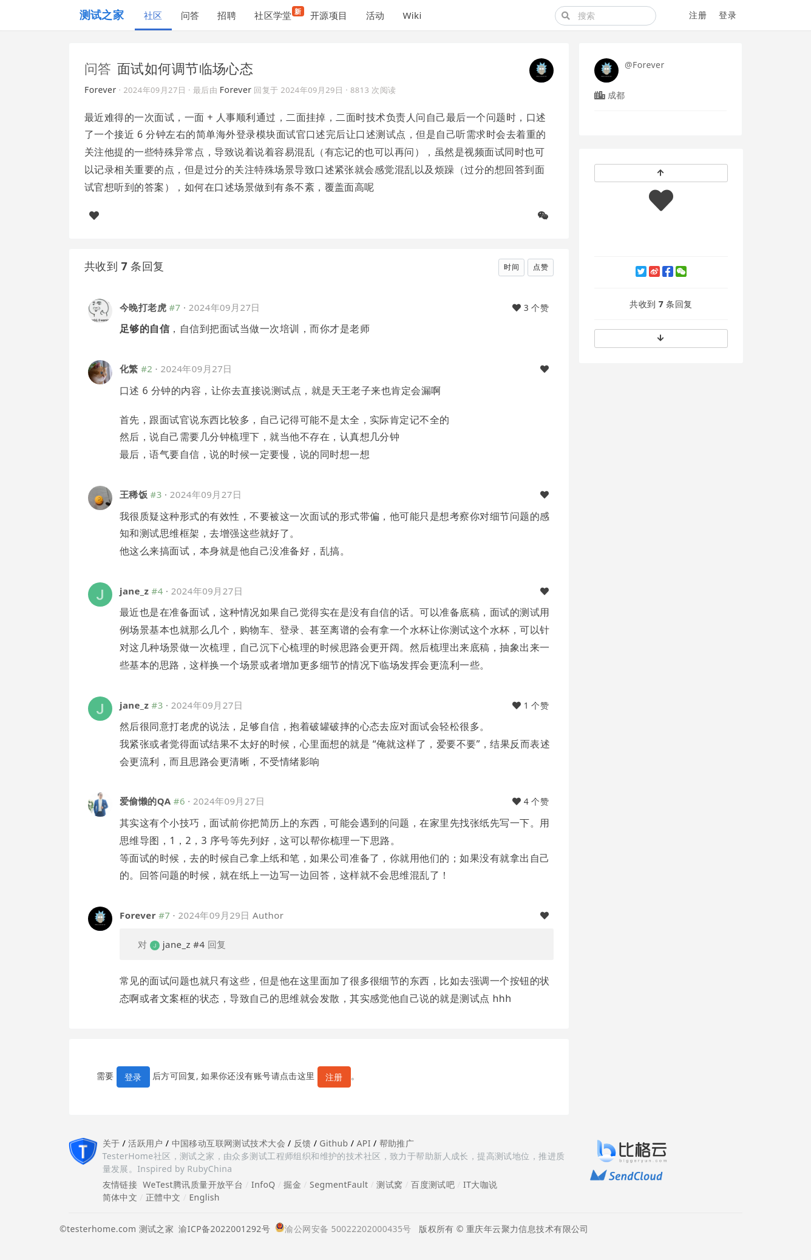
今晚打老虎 (143, 307)
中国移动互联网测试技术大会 (228, 1143)
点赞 (540, 267)
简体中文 (120, 1197)
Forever (100, 89)
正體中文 (163, 1197)
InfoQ (263, 1184)
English (204, 1197)
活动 (375, 15)
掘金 (292, 1184)
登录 (727, 15)
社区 (153, 15)
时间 (511, 267)
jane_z (134, 591)
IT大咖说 (480, 1184)
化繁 (129, 369)
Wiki (411, 15)
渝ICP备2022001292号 (222, 1228)
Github (333, 1143)
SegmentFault (339, 1184)
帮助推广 (397, 1143)
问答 (190, 15)
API (363, 1143)
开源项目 (329, 15)
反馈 (302, 1143)
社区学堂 (277, 13)
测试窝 (389, 1184)
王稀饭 (134, 494)
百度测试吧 (433, 1184)
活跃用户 (145, 1143)
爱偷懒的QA (145, 801)
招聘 (226, 15)
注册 (698, 15)
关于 (111, 1143)
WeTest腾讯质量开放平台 (193, 1184)
